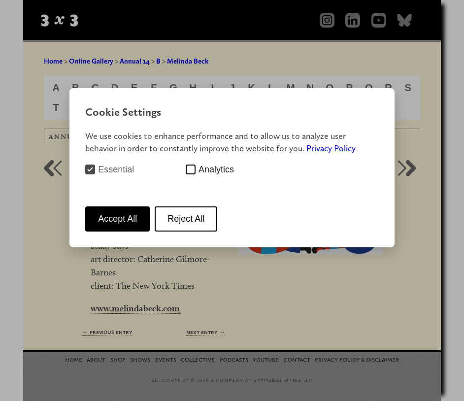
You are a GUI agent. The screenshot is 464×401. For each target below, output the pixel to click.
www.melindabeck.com (135, 308)
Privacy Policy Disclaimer (357, 359)
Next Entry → (205, 331)
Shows (140, 359)
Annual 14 (135, 61)
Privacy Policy (331, 148)
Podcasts (234, 359)
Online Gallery (91, 61)
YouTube (266, 359)
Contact (297, 359)
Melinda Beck (187, 61)
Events (165, 359)
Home (53, 61)
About (96, 359)
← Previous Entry (107, 331)
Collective (198, 359)
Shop (118, 359)
